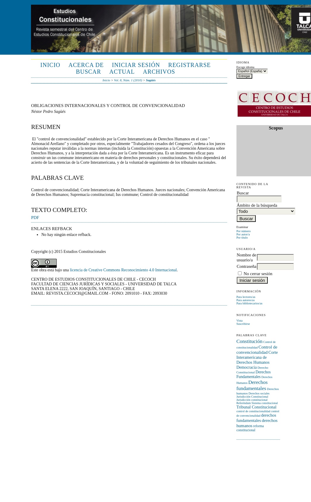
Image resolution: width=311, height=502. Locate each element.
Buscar (88, 71)
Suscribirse (243, 323)
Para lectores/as (245, 297)
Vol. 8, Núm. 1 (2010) (128, 80)
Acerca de (86, 65)
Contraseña (246, 266)
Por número (243, 231)
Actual (122, 71)
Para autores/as (245, 300)
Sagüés (151, 80)
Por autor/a (243, 234)
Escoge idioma (245, 67)
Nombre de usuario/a (246, 257)
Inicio (50, 65)
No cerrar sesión (257, 273)
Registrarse (189, 65)
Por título (242, 237)
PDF (35, 217)
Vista (239, 320)
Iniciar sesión (136, 65)
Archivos (159, 71)
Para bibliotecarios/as (249, 303)
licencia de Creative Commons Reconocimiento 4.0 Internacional (123, 270)
